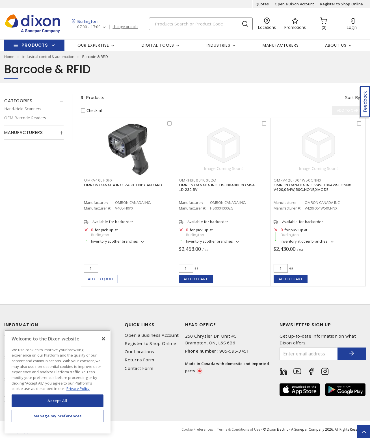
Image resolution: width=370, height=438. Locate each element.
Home (9, 56)
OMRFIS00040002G (198, 180)
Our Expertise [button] (93, 45)
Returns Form (139, 360)
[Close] (103, 339)
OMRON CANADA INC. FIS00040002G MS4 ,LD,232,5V (217, 187)
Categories (18, 101)
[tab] (34, 101)
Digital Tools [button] (158, 45)
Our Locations (139, 351)
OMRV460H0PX (98, 180)
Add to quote (101, 279)
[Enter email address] (309, 354)
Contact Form (139, 368)
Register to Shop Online (341, 4)
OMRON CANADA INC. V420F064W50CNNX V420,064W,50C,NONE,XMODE (312, 187)
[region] (58, 381)
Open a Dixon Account (294, 4)
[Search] (201, 24)
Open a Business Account (152, 335)
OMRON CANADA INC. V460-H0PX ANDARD (123, 185)
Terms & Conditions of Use (238, 429)
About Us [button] (336, 45)
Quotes (262, 4)
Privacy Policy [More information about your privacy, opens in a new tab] (78, 388)
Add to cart (196, 279)
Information (21, 325)
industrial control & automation (48, 56)
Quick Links (140, 325)
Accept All (57, 400)
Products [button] (34, 45)
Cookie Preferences (197, 429)
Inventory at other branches (115, 241)
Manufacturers (281, 45)
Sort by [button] (352, 97)
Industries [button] (218, 45)
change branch (125, 27)
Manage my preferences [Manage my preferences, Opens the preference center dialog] (58, 415)
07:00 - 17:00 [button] (89, 27)
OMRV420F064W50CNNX (297, 180)
